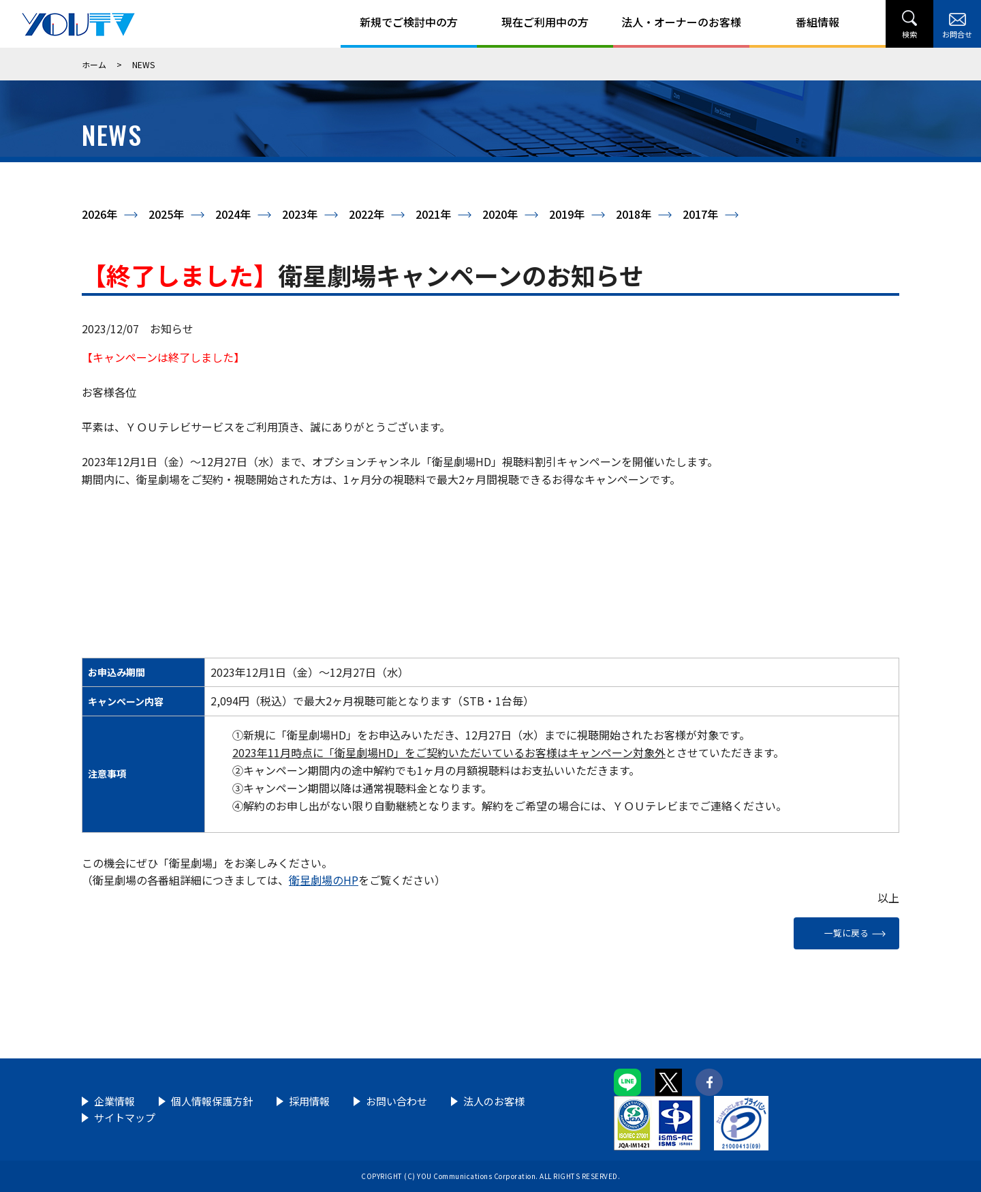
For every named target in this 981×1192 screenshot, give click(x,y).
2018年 (633, 214)
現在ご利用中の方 (545, 22)
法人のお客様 (494, 1101)
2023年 (299, 214)
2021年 (433, 214)
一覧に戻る (846, 932)
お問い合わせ (396, 1101)
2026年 (99, 214)
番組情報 (817, 22)
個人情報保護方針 (212, 1101)
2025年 (166, 214)
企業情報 (114, 1101)
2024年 (233, 214)
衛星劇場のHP (323, 880)
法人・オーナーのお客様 (681, 22)
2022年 (366, 214)
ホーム (94, 64)
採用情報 (309, 1101)
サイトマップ (124, 1117)
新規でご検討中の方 (409, 22)
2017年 (700, 214)
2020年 (500, 214)
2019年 (567, 214)
